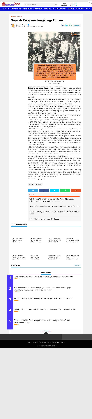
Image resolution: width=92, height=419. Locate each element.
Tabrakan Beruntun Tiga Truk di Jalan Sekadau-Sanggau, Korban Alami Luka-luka (47, 312)
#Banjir (8, 9)
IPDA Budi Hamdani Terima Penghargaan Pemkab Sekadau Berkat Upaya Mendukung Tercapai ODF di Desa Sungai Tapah (48, 289)
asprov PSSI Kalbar (73, 9)
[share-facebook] (62, 25)
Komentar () (77, 25)
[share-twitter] (66, 25)
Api (64, 9)
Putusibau (21, 16)
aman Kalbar (57, 9)
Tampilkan (77, 265)
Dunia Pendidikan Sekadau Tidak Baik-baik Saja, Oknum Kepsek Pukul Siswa (46, 278)
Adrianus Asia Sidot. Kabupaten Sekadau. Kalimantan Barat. (31, 9)
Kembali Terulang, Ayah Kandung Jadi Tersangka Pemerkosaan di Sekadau (47, 301)
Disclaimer (43, 345)
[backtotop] (46, 336)
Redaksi (28, 345)
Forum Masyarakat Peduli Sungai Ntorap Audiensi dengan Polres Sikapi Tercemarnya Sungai (47, 324)
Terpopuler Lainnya (46, 333)
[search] (40, 4)
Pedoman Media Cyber (53, 345)
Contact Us (35, 345)
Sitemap (63, 345)
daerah (15, 16)
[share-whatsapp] (70, 25)
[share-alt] (33, 190)
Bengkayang (85, 9)
